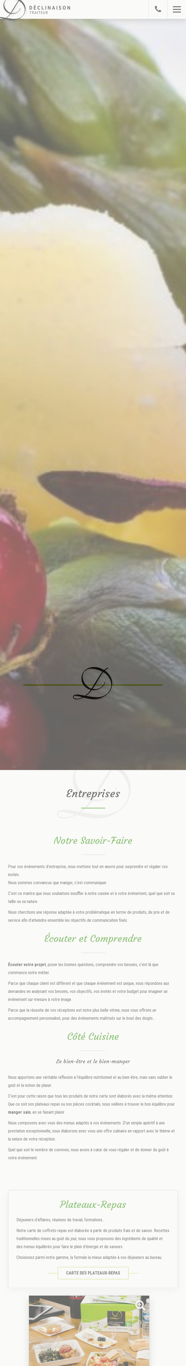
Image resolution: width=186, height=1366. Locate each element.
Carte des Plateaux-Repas (93, 1273)
